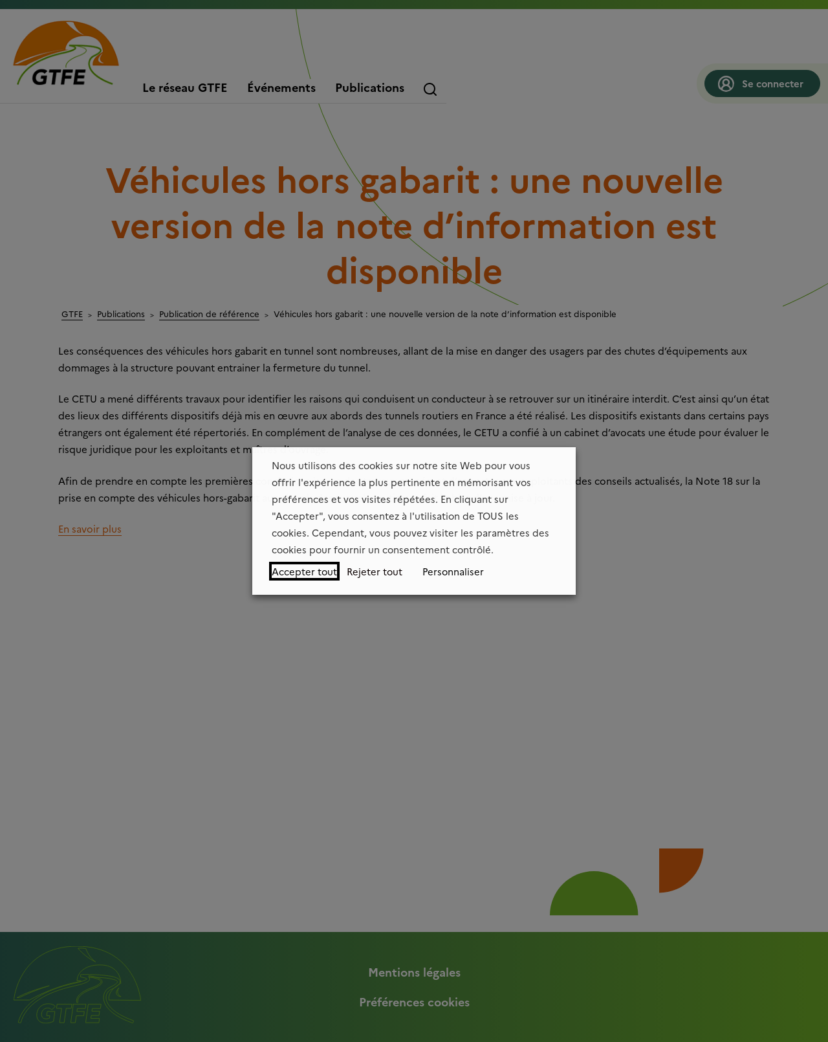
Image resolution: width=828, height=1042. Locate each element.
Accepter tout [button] (304, 571)
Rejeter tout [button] (374, 571)
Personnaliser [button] (453, 571)
